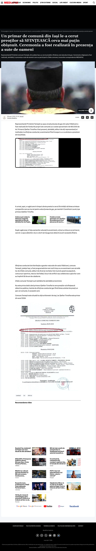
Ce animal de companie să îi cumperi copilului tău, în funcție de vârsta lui (58, 461)
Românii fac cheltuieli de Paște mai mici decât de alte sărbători (23, 449)
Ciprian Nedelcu (12, 118)
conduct (18, 395)
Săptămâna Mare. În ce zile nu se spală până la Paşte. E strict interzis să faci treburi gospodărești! (58, 485)
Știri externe (45, 2)
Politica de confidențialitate (66, 526)
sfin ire (30, 395)
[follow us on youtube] (48, 506)
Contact (80, 526)
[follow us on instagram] (61, 506)
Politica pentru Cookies (33, 526)
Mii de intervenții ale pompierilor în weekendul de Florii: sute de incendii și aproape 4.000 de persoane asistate (57, 450)
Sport (85, 2)
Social (55, 2)
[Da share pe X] (87, 117)
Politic (35, 2)
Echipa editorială (18, 526)
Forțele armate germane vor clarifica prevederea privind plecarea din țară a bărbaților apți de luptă (57, 219)
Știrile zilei (16, 2)
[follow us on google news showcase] (34, 506)
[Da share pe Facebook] (82, 117)
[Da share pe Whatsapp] (92, 117)
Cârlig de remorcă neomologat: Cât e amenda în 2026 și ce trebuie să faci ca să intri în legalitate (22, 497)
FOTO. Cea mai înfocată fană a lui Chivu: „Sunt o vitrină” (56, 473)
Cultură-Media (75, 2)
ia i (24, 395)
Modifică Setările (48, 530)
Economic (27, 2)
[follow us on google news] (21, 506)
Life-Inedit (64, 2)
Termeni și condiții (49, 526)
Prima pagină (5, 31)
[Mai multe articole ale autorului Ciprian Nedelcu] (4, 117)
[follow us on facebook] (74, 506)
